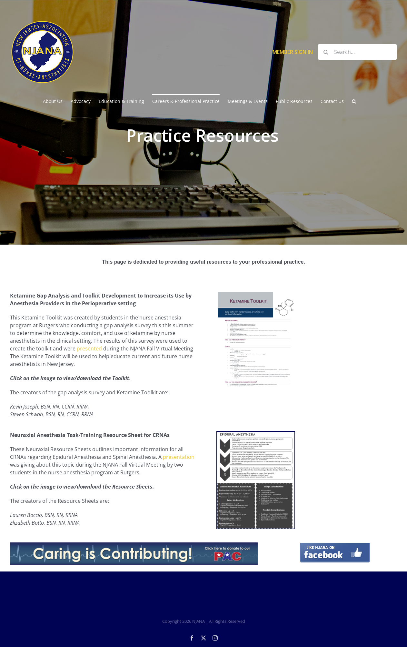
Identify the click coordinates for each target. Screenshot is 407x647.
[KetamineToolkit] (255, 340)
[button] (354, 100)
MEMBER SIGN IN (293, 52)
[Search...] (357, 52)
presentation (178, 456)
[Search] (326, 52)
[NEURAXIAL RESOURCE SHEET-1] (255, 480)
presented (90, 348)
